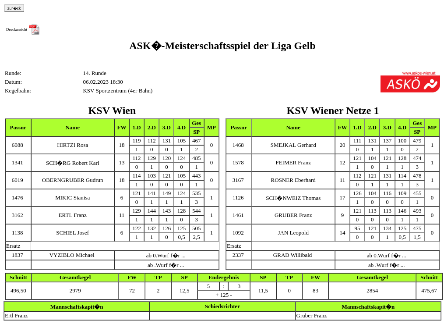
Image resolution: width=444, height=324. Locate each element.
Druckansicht (16, 29)
